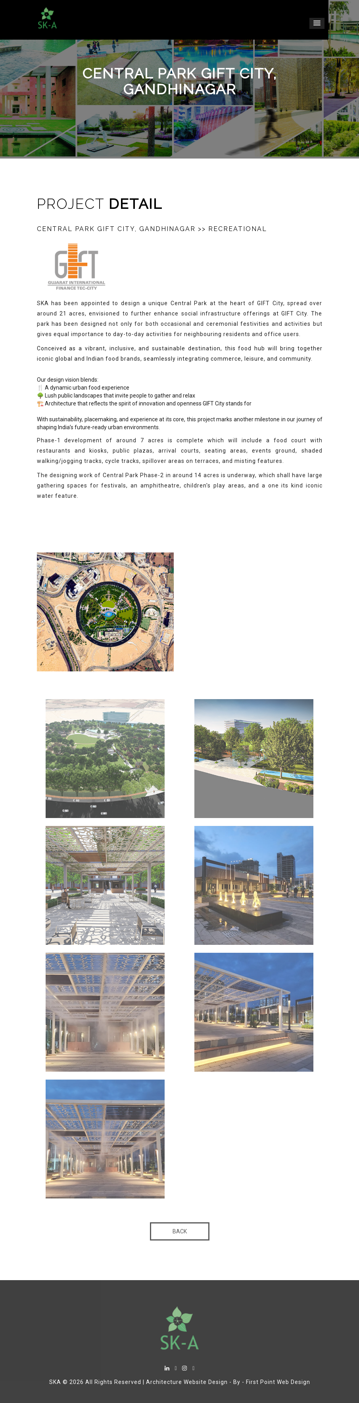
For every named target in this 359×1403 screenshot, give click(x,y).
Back (180, 1231)
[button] (316, 23)
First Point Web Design (278, 1382)
